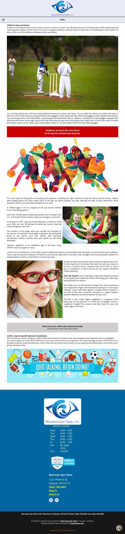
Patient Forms (69, 530)
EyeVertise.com (77, 523)
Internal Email (55, 530)
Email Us (54, 494)
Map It (53, 490)
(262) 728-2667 (57, 487)
